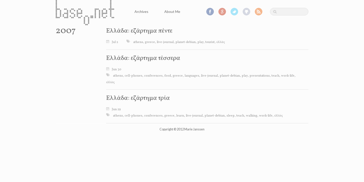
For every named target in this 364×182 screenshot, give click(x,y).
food (167, 76)
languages (192, 76)
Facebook (210, 11)
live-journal (165, 42)
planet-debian (185, 42)
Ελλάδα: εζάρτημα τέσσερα (143, 58)
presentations (259, 76)
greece (150, 42)
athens (138, 42)
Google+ (222, 11)
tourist (210, 42)
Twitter (234, 11)
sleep (230, 115)
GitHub (246, 11)
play (200, 42)
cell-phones (133, 76)
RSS (258, 11)
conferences (153, 76)
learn (180, 115)
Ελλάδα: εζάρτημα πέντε (139, 31)
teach (275, 76)
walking (251, 115)
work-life (287, 76)
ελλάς (220, 42)
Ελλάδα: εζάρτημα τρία (138, 98)
